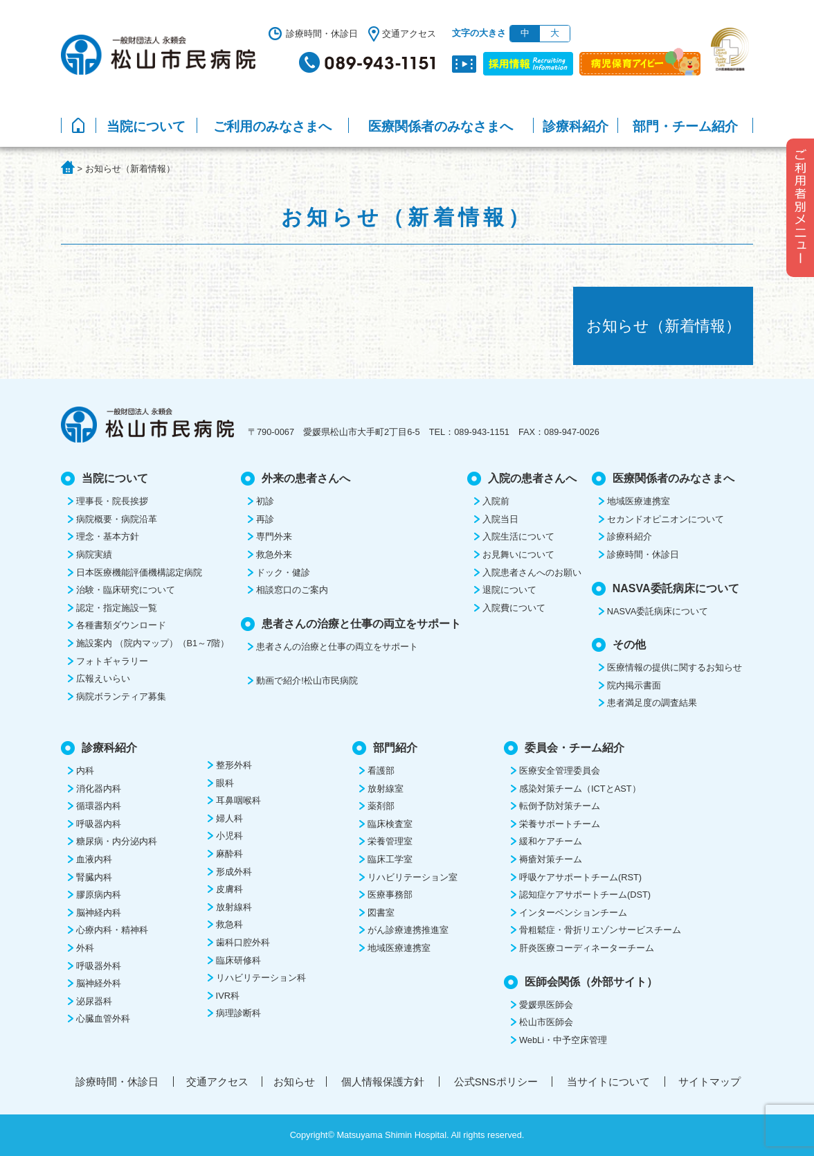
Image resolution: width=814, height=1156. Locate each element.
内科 (85, 770)
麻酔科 (229, 853)
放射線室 (386, 788)
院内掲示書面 (634, 685)
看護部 (381, 770)
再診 (265, 519)
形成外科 (234, 871)
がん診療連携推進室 (408, 930)
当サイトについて (608, 1081)
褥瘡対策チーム (550, 859)
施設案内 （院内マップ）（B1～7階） (152, 643)
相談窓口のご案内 (292, 590)
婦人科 (229, 818)
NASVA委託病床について (657, 611)
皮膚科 (229, 889)
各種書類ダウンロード (121, 625)
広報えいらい (103, 678)
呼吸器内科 (98, 824)
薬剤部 (381, 806)
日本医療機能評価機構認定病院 (139, 572)
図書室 (381, 912)
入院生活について (518, 536)
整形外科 (234, 765)
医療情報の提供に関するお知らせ (674, 667)
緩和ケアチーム (550, 841)
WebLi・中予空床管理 (563, 1040)
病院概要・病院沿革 (116, 519)
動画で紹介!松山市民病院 (307, 680)
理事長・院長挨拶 (112, 501)
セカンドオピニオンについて (665, 519)
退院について (509, 590)
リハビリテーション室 (413, 877)
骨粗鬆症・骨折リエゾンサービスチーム (600, 930)
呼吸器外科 (98, 966)
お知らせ (294, 1081)
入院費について (513, 608)
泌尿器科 (94, 1001)
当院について (146, 126)
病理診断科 (238, 1013)
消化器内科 (98, 788)
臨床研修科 (238, 960)
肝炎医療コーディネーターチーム (586, 948)
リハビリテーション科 (261, 977)
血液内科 (94, 859)
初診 (265, 501)
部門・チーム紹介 (685, 126)
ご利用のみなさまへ (272, 126)
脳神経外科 (98, 983)
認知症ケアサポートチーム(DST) (585, 894)
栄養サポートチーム (559, 824)
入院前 (495, 501)
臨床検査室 (390, 824)
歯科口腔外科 (243, 942)
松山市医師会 (546, 1022)
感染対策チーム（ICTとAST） (580, 788)
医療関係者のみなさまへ (440, 126)
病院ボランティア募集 (121, 696)
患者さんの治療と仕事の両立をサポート (337, 646)
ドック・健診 (283, 572)
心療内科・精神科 (112, 930)
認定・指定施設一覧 (116, 608)
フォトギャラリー (112, 661)
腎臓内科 (94, 877)
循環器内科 (98, 806)
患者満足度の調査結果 (652, 702)
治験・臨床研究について (125, 590)
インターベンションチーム (573, 912)
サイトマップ (709, 1081)
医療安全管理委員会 (559, 770)
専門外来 (274, 536)
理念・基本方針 (107, 536)
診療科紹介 (575, 126)
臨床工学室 (390, 859)
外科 (85, 948)
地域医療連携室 (638, 501)
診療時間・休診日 (322, 33)
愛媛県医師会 (546, 1004)
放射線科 (234, 907)
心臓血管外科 (103, 1018)
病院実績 (94, 554)
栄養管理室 (390, 841)
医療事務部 (390, 894)
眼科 (225, 783)
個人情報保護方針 (382, 1081)
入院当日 (500, 519)
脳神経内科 (98, 912)
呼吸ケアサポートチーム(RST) (580, 877)
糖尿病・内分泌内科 (116, 841)
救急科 (229, 924)
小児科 (229, 835)
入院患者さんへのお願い (531, 572)
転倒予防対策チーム (559, 806)
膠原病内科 (98, 894)
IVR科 (227, 995)
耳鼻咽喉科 (238, 800)
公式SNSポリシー (496, 1081)
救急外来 (274, 554)
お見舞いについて (518, 554)
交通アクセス (409, 33)
